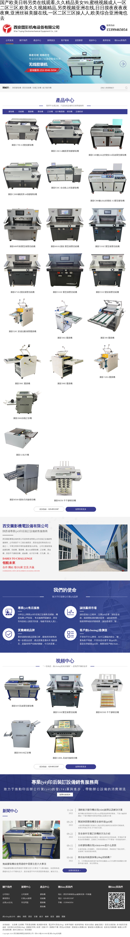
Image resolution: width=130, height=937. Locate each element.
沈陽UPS (45, 927)
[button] (123, 64)
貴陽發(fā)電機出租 (79, 927)
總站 (19, 917)
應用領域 (106, 40)
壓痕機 (40, 112)
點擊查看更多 (81, 509)
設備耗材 (79, 112)
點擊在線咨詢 (65, 795)
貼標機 (21, 925)
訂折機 (50, 112)
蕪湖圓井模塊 (42, 925)
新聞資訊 (51, 40)
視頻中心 (93, 40)
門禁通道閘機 (30, 925)
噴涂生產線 (89, 925)
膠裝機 (11, 112)
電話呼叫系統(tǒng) (56, 925)
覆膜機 (30, 112)
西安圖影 (28, 930)
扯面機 (15, 925)
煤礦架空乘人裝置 (33, 927)
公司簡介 (6, 894)
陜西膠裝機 (16, 88)
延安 (52, 917)
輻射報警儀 (79, 925)
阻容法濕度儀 (110, 925)
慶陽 (58, 917)
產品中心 (37, 40)
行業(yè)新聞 (26, 898)
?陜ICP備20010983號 (42, 933)
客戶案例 (65, 40)
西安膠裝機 (7, 930)
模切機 (69, 112)
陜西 (24, 917)
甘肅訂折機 (36, 88)
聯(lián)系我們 (120, 40)
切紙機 (21, 112)
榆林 (47, 917)
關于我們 (23, 40)
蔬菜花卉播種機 (110, 927)
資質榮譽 (79, 40)
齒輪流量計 (99, 925)
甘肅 (36, 917)
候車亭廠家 (69, 925)
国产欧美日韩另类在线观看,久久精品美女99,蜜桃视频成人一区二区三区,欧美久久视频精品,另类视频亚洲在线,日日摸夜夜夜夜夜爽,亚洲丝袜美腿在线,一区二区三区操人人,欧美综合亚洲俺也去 (63, 10)
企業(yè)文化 (8, 902)
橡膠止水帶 (122, 927)
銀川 (41, 917)
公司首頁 (9, 40)
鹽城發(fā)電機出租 (95, 927)
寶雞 (63, 917)
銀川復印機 (46, 88)
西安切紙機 (26, 88)
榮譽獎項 (6, 898)
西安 (30, 917)
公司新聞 (24, 894)
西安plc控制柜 (65, 927)
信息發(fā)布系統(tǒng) (16, 927)
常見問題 (24, 902)
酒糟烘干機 (54, 927)
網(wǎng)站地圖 (55, 933)
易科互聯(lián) (18, 930)
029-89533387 (53, 509)
